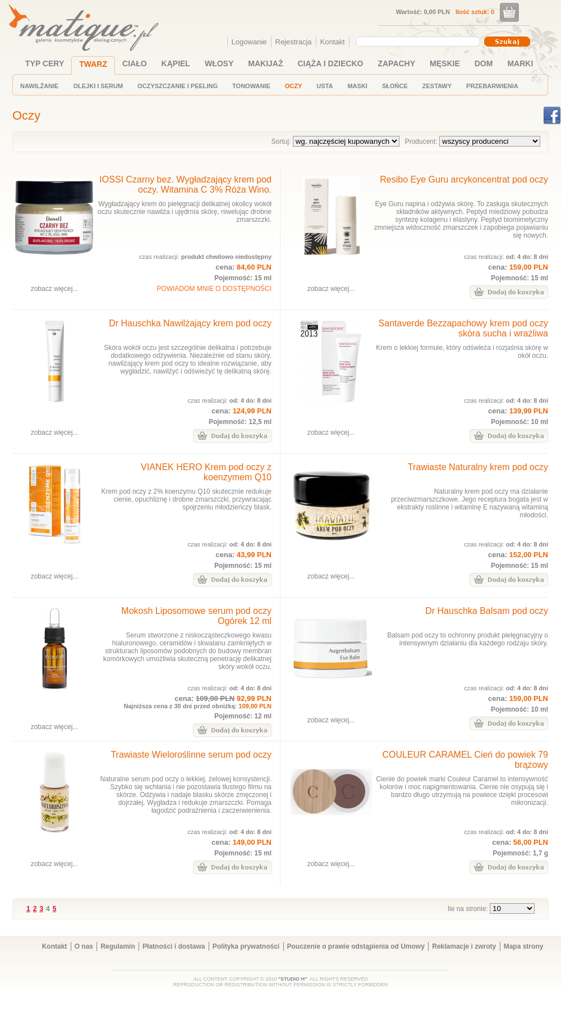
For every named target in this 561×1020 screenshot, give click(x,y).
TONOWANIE (251, 86)
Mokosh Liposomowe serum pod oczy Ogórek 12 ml (196, 616)
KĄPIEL (176, 63)
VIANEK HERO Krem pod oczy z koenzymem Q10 (206, 472)
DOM (484, 63)
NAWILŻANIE (39, 86)
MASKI (357, 86)
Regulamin (117, 946)
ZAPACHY (396, 63)
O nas (84, 946)
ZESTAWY (437, 86)
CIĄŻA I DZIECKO (331, 63)
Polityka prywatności (246, 946)
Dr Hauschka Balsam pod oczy (486, 611)
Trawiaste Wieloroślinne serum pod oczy (191, 754)
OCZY (293, 86)
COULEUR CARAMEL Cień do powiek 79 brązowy (465, 759)
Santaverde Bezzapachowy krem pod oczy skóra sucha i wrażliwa (463, 328)
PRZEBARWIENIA (492, 86)
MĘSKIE (445, 63)
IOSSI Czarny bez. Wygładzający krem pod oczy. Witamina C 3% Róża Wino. (185, 184)
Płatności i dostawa (173, 946)
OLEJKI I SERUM (98, 86)
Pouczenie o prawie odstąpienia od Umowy (356, 946)
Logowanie (249, 42)
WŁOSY (219, 63)
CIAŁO (134, 63)
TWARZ (93, 64)
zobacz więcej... (55, 289)
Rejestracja (293, 42)
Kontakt (332, 42)
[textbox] (415, 41)
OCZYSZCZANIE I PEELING (177, 86)
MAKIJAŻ (265, 63)
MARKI (520, 63)
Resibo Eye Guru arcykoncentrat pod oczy (464, 179)
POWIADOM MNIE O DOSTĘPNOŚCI (214, 289)
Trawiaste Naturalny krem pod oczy (478, 467)
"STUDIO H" (292, 979)
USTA (324, 86)
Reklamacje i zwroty (464, 946)
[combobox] (419, 42)
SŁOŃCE (395, 86)
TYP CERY (44, 63)
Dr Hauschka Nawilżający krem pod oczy (190, 323)
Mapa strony (524, 946)
